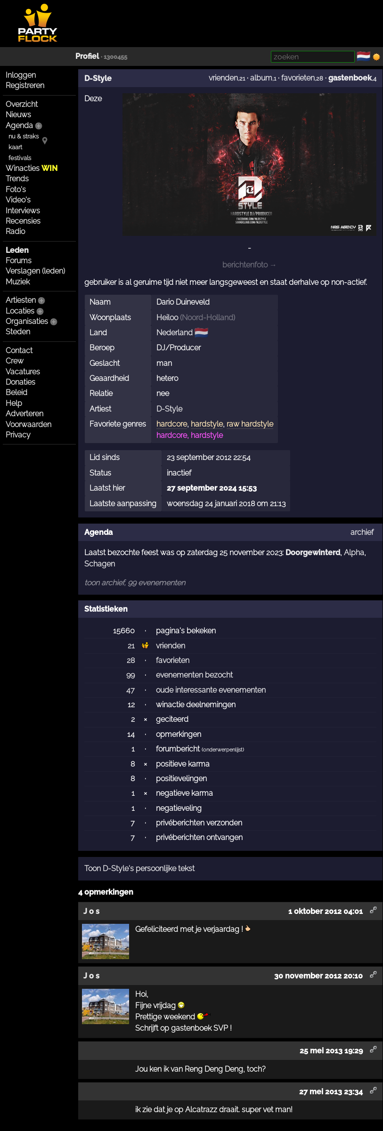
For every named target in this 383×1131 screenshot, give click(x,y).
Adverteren (24, 413)
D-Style (98, 78)
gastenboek (350, 77)
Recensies (23, 221)
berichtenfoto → (249, 264)
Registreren (25, 85)
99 (130, 675)
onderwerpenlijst (223, 750)
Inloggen (21, 75)
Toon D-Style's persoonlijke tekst (139, 868)
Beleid (16, 392)
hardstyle (207, 424)
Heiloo (167, 317)
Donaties (20, 382)
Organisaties (27, 321)
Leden (17, 250)
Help (14, 403)
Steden (18, 331)
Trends (17, 178)
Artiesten (21, 300)
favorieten (298, 77)
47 (130, 690)
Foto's (16, 189)
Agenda (19, 125)
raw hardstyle (250, 424)
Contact (19, 350)
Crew (15, 360)
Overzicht (22, 104)
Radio (15, 231)
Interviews (23, 210)
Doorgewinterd (312, 552)
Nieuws (18, 114)
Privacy (18, 434)
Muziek (18, 281)
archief (362, 532)
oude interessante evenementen (211, 690)
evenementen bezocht (194, 675)
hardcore (171, 424)
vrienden (223, 77)
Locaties (20, 311)
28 (131, 660)
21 (131, 645)
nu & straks (23, 136)
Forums (19, 260)
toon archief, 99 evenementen (134, 582)
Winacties (31, 168)
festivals (19, 158)
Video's (18, 199)
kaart (15, 147)
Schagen (99, 563)
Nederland (174, 332)
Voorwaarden (28, 424)
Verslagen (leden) (35, 271)
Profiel (87, 56)
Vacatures (23, 371)
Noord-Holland (207, 317)
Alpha (354, 552)
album (261, 77)
